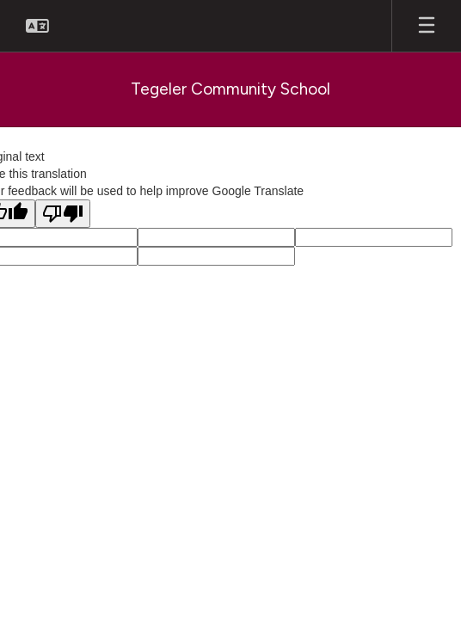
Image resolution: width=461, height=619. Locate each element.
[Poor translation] (62, 213)
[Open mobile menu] (426, 26)
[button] (37, 26)
